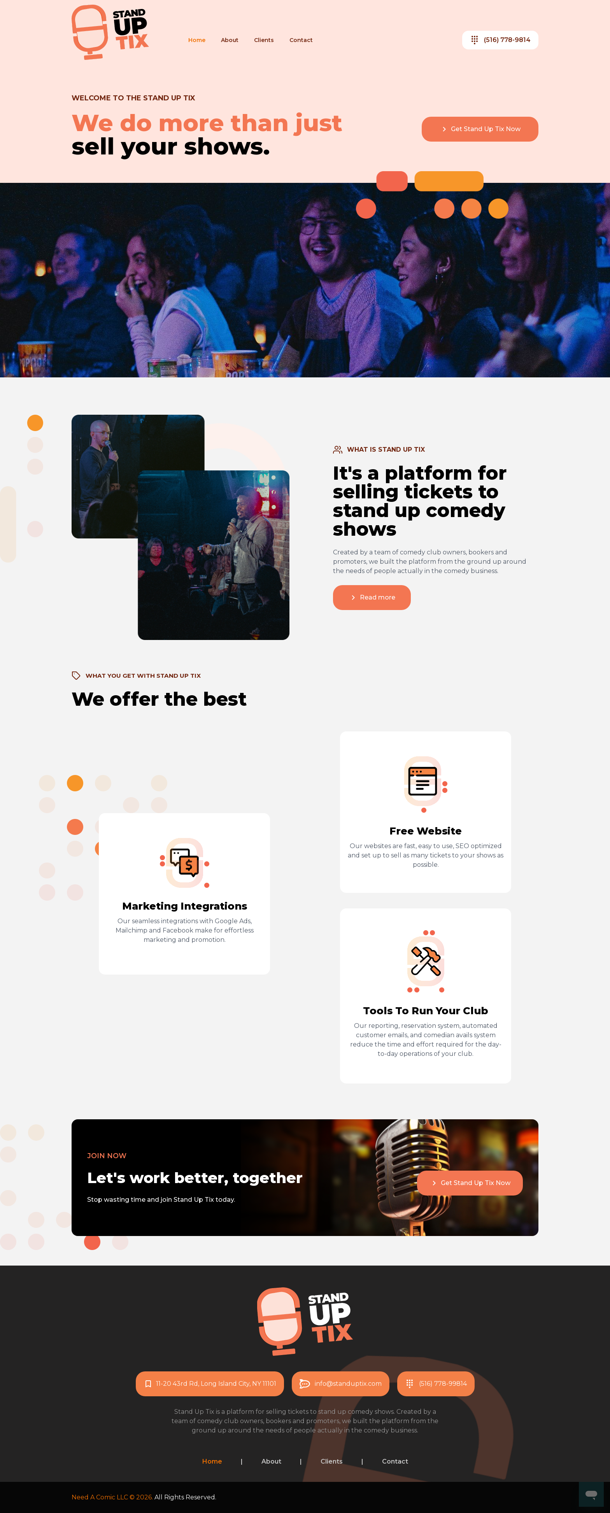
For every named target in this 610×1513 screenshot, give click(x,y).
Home (196, 40)
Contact (301, 40)
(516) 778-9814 (500, 40)
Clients (264, 40)
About (229, 40)
